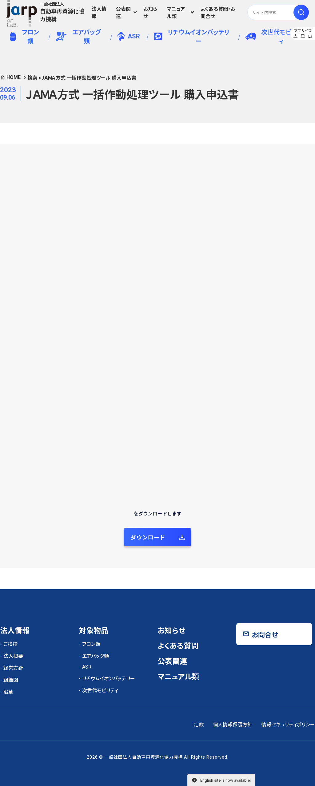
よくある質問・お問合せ (218, 12)
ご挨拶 (10, 644)
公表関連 (123, 12)
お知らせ (150, 12)
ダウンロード (147, 537)
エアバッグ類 (78, 37)
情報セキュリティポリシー (288, 725)
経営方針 (13, 668)
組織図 (10, 680)
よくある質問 (178, 646)
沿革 (8, 692)
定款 (199, 725)
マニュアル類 (176, 12)
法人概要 (13, 656)
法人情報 (99, 12)
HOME (13, 77)
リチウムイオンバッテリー (191, 37)
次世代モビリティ (273, 37)
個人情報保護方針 (232, 725)
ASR (129, 36)
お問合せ (265, 635)
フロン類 (24, 37)
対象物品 (93, 630)
